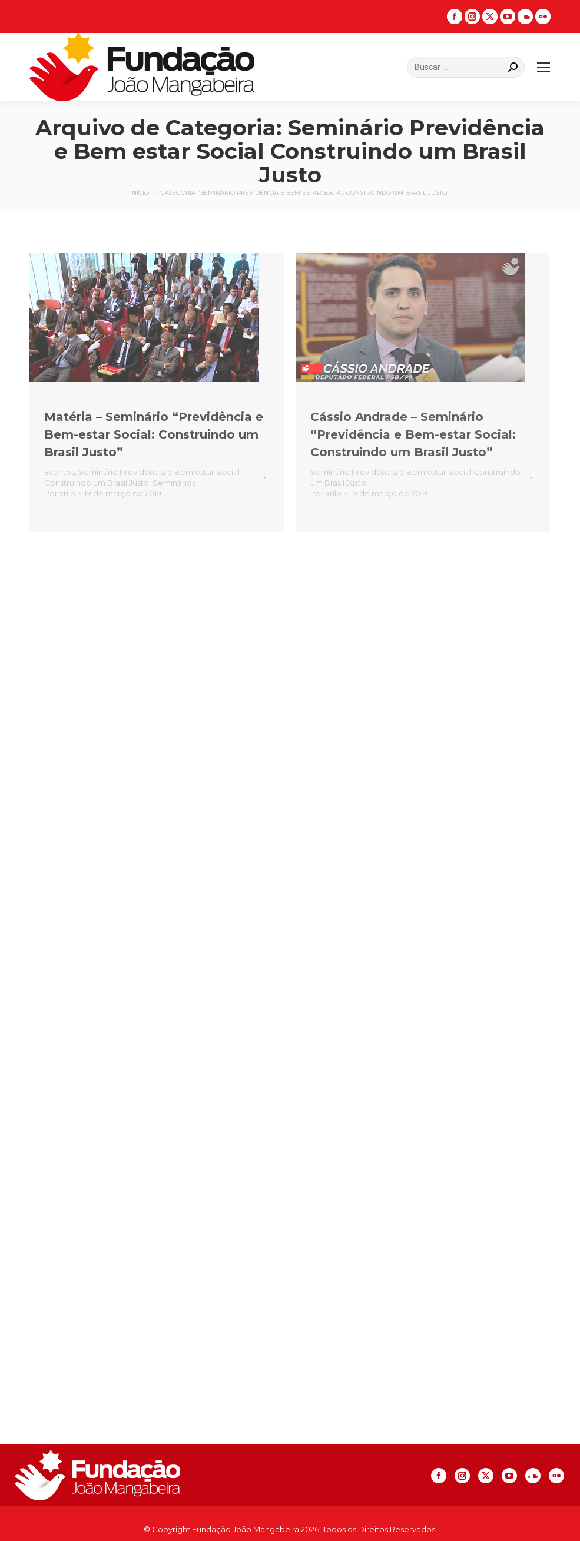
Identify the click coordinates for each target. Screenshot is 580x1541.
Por (59, 493)
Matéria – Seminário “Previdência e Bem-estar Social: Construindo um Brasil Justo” (153, 434)
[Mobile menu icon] (543, 67)
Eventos (59, 472)
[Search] (466, 67)
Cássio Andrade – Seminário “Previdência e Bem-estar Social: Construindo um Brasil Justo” (413, 434)
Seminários (174, 482)
